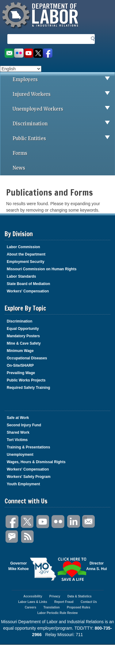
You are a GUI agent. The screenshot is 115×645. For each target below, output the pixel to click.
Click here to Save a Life (72, 569)
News (19, 168)
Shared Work (18, 432)
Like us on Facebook (47, 53)
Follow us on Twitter (38, 53)
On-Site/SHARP (20, 365)
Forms (20, 153)
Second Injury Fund (24, 425)
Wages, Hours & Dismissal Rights (36, 462)
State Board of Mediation (28, 284)
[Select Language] (20, 69)
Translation (51, 607)
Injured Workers (64, 94)
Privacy (54, 596)
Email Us (84, 517)
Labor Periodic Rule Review (57, 613)
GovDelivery (12, 536)
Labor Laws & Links (32, 602)
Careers (30, 607)
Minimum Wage (20, 351)
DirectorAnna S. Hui (96, 566)
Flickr (58, 521)
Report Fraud (64, 602)
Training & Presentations (28, 447)
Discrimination (64, 123)
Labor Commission (23, 247)
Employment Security (25, 262)
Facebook (12, 521)
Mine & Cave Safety (24, 343)
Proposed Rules (78, 607)
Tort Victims (17, 440)
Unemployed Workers (64, 109)
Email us (9, 53)
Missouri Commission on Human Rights (41, 269)
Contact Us (89, 602)
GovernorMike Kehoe (18, 566)
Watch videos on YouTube (28, 53)
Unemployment (20, 454)
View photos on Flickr (19, 53)
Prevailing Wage (21, 373)
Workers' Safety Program (29, 477)
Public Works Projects (26, 380)
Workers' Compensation (28, 291)
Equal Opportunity (23, 328)
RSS (27, 536)
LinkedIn (73, 521)
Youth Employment (23, 484)
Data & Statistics (79, 596)
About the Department (26, 254)
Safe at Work (18, 418)
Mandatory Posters (23, 336)
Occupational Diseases (27, 358)
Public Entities (64, 138)
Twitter (27, 521)
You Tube (43, 521)
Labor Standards (21, 276)
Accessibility (32, 596)
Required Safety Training (28, 387)
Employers (64, 79)
